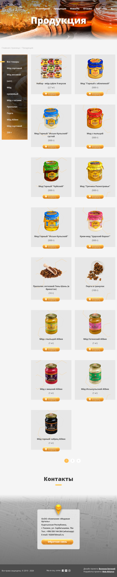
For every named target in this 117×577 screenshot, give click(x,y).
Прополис (12, 106)
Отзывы (87, 8)
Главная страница (11, 47)
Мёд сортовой (14, 68)
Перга (10, 113)
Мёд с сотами (14, 100)
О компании (43, 8)
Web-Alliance (108, 571)
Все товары (13, 61)
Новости (74, 8)
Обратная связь (57, 541)
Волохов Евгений (107, 568)
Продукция (60, 8)
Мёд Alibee (12, 119)
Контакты (101, 8)
